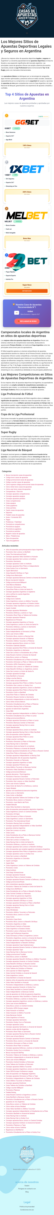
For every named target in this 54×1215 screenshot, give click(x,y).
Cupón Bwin (10, 863)
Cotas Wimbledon (12, 910)
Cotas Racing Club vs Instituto (16, 1116)
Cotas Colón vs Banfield (14, 795)
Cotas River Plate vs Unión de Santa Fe (19, 589)
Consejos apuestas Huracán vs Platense (20, 638)
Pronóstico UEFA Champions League (18, 664)
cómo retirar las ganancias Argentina (18, 896)
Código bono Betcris (13, 908)
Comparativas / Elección (14, 491)
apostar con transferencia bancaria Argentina (21, 791)
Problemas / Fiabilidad (13, 522)
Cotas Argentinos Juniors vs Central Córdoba (21, 812)
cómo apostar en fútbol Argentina (17, 971)
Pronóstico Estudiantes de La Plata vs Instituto (22, 660)
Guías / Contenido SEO (14, 517)
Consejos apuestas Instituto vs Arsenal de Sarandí (23, 1123)
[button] (27, 33)
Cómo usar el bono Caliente (15, 784)
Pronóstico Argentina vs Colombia (17, 858)
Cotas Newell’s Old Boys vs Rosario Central (20, 964)
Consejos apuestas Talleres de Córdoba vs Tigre (22, 798)
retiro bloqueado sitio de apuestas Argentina (21, 758)
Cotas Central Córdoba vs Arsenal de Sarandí (21, 973)
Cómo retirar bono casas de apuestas (19, 487)
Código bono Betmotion (14, 575)
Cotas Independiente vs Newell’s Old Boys (20, 943)
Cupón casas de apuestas (15, 510)
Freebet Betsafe (11, 805)
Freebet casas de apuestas (15, 515)
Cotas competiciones (13, 501)
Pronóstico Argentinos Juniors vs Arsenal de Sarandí (24, 938)
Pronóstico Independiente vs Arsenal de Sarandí (22, 1057)
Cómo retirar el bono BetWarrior (17, 681)
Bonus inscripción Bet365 (15, 629)
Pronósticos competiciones (15, 524)
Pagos (8, 520)
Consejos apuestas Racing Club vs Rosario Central (23, 1034)
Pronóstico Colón (12, 868)
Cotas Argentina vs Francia (15, 1017)
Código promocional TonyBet (16, 954)
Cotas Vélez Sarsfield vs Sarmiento (18, 807)
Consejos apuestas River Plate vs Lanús (19, 737)
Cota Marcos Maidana (13, 585)
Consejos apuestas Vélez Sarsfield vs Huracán (22, 557)
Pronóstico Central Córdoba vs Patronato (20, 1062)
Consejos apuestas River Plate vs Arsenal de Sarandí (24, 648)
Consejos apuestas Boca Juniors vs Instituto (21, 730)
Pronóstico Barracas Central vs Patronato (20, 723)
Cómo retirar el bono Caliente (16, 1127)
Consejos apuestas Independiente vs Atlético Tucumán (25, 713)
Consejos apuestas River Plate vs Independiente (22, 566)
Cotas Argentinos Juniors (14, 975)
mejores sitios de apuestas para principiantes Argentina (25, 980)
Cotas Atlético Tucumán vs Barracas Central (21, 767)
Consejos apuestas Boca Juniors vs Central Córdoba (24, 1120)
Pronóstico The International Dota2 (18, 821)
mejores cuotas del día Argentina (17, 1029)
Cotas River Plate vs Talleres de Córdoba (20, 695)
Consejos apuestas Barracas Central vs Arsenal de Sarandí (26, 578)
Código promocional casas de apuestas (19, 480)
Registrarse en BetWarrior (15, 1130)
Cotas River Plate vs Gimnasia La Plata (19, 753)
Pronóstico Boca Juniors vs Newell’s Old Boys (21, 922)
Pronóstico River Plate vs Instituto (17, 1046)
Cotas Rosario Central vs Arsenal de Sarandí (21, 655)
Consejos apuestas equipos (15, 496)
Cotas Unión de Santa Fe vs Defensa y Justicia (22, 786)
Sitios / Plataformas (13, 536)
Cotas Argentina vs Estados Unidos (18, 929)
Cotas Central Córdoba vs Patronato (18, 893)
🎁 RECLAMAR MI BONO (26, 321)
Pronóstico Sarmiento (13, 561)
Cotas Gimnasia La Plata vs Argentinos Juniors (22, 936)
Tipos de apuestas (12, 538)
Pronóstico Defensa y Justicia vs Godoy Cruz (21, 999)
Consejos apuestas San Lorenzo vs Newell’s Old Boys (24, 847)
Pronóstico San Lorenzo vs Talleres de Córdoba (22, 667)
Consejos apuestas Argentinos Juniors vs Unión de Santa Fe (26, 1069)
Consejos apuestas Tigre (14, 950)
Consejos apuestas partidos (15, 498)
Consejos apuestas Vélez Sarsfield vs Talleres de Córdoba (26, 996)
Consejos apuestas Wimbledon (16, 610)
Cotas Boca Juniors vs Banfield (16, 957)
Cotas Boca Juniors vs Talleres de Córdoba (20, 1104)
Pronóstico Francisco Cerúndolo (17, 777)
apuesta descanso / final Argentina (18, 774)
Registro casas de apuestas (15, 534)
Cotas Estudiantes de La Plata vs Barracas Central (23, 835)
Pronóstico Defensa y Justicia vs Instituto (20, 844)
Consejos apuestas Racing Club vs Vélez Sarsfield (23, 732)
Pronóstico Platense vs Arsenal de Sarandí (20, 748)
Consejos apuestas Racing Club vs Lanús (20, 725)
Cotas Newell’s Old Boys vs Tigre (17, 573)
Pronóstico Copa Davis (14, 919)
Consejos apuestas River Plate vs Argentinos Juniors (24, 851)
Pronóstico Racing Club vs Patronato (18, 706)
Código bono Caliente (13, 599)
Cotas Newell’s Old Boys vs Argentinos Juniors (22, 669)
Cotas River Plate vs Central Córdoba (18, 877)
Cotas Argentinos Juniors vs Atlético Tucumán (22, 601)
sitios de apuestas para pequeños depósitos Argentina (24, 809)
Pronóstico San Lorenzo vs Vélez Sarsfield (20, 781)
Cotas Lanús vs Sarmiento (15, 793)
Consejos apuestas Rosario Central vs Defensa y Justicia (25, 879)
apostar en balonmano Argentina (17, 709)
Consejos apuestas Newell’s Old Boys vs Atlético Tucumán (26, 959)
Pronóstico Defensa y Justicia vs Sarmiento (21, 627)
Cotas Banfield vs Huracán (15, 676)
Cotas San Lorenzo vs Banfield (16, 856)
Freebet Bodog (11, 1092)
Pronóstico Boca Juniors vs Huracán (18, 800)
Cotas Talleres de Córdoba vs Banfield (19, 1085)
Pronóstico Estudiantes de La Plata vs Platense (22, 704)
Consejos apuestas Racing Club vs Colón (20, 905)
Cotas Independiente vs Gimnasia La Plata (20, 631)
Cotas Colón (10, 917)
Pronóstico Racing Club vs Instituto (18, 823)
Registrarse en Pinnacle (14, 620)
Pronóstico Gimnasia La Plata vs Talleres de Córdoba (24, 662)
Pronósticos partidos (13, 531)
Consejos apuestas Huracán (15, 875)
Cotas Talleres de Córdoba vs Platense (19, 968)
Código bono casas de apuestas (17, 477)
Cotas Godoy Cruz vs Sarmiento (17, 568)
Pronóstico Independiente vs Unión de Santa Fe (22, 699)
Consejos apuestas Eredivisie (16, 1083)
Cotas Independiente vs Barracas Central (20, 992)
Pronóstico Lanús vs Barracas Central (19, 931)
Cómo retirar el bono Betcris (15, 702)
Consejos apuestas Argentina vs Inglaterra (20, 592)
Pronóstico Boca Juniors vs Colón (17, 915)
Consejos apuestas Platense (15, 617)
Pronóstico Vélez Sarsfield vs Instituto (19, 769)
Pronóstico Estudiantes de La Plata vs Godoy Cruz (23, 1132)
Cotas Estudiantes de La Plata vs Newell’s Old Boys (23, 891)
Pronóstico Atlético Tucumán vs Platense (20, 641)
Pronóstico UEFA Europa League (17, 1008)
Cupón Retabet (11, 788)
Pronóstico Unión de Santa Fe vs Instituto (20, 746)
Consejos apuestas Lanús (15, 1024)
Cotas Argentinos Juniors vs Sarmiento (19, 819)
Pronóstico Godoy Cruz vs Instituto (18, 1050)
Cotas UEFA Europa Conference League (19, 1071)
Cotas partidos (11, 508)
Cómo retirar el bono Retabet (16, 1106)
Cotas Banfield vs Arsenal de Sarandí (18, 978)
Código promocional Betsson (16, 772)
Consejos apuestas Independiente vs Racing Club (23, 755)
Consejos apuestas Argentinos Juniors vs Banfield (23, 688)
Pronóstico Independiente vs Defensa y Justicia (22, 985)
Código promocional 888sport (16, 582)
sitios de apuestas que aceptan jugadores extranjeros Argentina (28, 849)
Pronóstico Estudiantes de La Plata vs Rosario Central (24, 1099)
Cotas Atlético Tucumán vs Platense (18, 1081)
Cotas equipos (11, 503)
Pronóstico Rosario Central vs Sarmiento (20, 697)
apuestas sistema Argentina (15, 828)
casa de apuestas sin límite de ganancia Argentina (23, 994)
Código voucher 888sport (14, 1088)
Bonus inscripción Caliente (15, 580)
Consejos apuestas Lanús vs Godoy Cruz (20, 854)
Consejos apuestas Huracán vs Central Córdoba (22, 961)
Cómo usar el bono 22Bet (14, 634)
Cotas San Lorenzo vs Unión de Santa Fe (20, 671)
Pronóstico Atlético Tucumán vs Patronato (20, 912)
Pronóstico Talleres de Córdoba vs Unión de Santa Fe (24, 886)
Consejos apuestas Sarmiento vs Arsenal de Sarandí (24, 1027)
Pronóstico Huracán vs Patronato (17, 760)
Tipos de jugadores (12, 541)
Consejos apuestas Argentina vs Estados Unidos (22, 603)
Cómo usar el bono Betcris (15, 1036)
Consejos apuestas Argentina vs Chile (19, 898)
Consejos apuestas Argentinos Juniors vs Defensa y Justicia (26, 1001)
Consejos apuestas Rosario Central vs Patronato (22, 779)
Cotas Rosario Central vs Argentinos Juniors (21, 1095)
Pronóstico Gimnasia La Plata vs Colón (19, 1043)
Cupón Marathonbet (13, 727)
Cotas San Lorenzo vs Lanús (15, 830)
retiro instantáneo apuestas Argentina (19, 884)
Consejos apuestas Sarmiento (16, 1020)
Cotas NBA (9, 711)
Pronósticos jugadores (13, 529)
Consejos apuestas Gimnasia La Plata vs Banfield (23, 903)
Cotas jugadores (11, 506)
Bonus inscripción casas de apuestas (19, 475)
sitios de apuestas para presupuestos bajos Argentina (24, 550)
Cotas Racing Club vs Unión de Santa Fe (19, 842)
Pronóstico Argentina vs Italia (16, 924)
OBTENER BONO (27, 291)
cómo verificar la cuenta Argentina (17, 594)
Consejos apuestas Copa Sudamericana (19, 945)
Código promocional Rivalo (15, 882)
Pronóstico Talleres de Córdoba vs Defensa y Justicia (24, 1055)
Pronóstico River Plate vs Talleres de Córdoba (21, 615)
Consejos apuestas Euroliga (15, 674)
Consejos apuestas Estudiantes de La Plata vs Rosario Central (27, 751)
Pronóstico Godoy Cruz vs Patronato (18, 1022)
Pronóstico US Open (13, 814)
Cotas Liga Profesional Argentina (17, 933)
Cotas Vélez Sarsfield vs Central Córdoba (20, 989)
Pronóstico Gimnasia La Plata (16, 587)
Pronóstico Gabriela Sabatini (15, 645)
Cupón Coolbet (11, 608)
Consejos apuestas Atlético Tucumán (19, 1067)
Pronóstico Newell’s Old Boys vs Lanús (19, 901)
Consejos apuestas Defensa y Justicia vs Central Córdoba (26, 1048)
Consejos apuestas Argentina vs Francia (20, 622)
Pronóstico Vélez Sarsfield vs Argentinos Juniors (22, 606)
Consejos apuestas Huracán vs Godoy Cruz (21, 987)
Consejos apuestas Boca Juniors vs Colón (20, 643)
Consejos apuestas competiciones (18, 494)
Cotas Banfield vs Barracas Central (18, 1097)
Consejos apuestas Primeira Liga (17, 765)
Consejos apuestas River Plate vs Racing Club (21, 690)
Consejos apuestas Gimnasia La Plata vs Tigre (22, 1076)
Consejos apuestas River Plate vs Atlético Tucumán (23, 683)
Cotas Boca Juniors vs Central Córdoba (19, 1006)
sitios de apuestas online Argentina (18, 734)
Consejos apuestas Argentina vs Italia (19, 762)
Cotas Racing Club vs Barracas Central (19, 952)
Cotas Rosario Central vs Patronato (18, 926)
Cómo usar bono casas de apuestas (18, 489)
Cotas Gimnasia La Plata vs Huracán (18, 816)
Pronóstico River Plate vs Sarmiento (18, 1032)
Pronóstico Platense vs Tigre (16, 1125)
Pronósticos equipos (13, 527)
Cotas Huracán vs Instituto (15, 1010)
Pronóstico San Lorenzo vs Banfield (18, 552)
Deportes (9, 513)
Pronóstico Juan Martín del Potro (17, 802)
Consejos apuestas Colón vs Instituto (19, 564)
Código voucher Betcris (14, 678)
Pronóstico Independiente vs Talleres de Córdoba (23, 1078)
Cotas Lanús (10, 833)
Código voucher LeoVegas (15, 739)
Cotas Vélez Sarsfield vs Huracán (17, 982)
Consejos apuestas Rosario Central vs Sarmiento (23, 1039)
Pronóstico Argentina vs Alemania (17, 650)
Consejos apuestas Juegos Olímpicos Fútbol (21, 940)
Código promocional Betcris (15, 718)
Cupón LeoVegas (12, 861)
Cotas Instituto (11, 870)
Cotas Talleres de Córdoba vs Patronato (19, 1064)
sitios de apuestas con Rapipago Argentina (20, 1074)
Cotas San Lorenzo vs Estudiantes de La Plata (21, 653)
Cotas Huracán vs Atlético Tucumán (18, 1013)
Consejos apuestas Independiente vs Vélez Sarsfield (24, 826)
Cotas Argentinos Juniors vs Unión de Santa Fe (22, 624)
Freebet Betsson (11, 596)
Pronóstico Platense (13, 1090)
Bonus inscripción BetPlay (15, 1053)
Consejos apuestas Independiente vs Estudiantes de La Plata (27, 1111)
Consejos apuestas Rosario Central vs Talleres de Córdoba (26, 947)
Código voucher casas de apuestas (18, 482)
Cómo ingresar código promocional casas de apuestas (24, 484)
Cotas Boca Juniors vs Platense (17, 657)
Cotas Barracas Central (14, 1015)
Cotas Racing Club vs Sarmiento (17, 744)
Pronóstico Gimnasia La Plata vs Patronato (20, 741)
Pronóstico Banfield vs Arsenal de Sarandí (20, 1113)
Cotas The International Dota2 (16, 554)
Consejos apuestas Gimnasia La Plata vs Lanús (22, 720)
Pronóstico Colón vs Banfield (16, 692)
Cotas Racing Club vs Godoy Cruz (17, 1118)
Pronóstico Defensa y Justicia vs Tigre (19, 613)
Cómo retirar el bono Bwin (15, 837)
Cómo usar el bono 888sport (16, 1060)
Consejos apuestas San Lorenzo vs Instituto (21, 559)
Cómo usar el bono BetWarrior (16, 1003)
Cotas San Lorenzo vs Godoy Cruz (17, 840)
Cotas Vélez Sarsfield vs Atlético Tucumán (20, 1109)
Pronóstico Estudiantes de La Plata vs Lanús (21, 716)
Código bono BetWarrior (14, 889)
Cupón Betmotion (12, 571)
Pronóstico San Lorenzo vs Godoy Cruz (19, 685)
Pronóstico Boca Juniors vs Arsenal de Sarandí (22, 1041)
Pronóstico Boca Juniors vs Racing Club (19, 636)
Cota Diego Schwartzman (14, 872)
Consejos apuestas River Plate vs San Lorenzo (22, 966)
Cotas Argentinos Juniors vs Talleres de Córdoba (23, 865)
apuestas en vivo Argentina (15, 1102)
